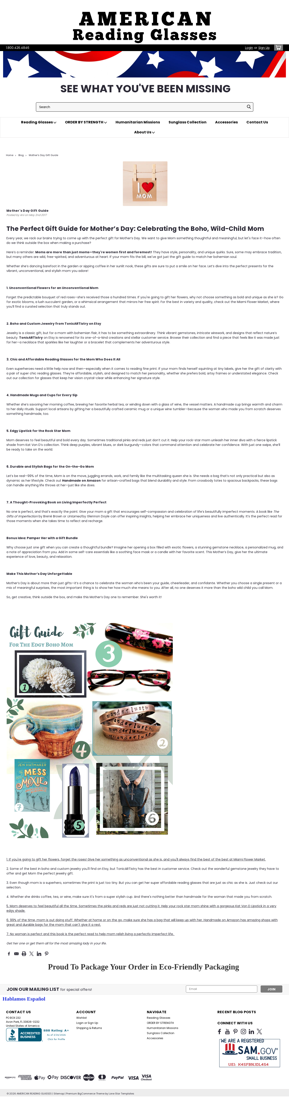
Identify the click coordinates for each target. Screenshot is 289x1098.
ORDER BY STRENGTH (86, 122)
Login (249, 48)
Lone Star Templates (121, 1093)
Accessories (226, 122)
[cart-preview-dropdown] (277, 48)
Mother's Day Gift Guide (43, 155)
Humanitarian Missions (138, 122)
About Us (144, 132)
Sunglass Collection (187, 122)
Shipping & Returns (89, 1028)
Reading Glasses (38, 122)
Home (9, 155)
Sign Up (264, 48)
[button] (145, 22)
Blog (21, 155)
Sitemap (59, 1093)
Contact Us (257, 122)
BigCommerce (86, 1093)
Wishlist (81, 1018)
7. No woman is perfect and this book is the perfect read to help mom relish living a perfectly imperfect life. (90, 934)
